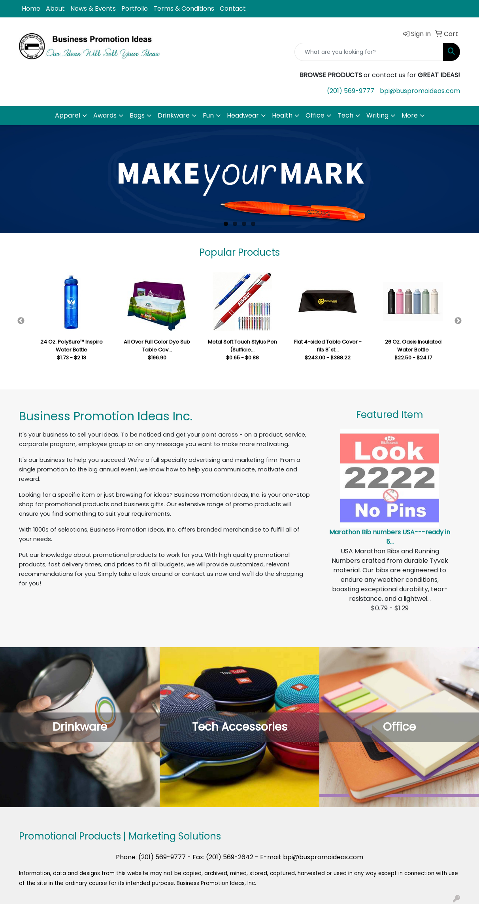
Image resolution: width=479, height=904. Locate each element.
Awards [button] (105, 115)
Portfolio (134, 8)
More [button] (410, 115)
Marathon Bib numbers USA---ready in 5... (389, 537)
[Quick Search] (368, 52)
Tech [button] (345, 115)
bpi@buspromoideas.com (420, 90)
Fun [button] (208, 115)
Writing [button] (377, 115)
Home (31, 8)
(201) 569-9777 (350, 90)
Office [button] (315, 115)
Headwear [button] (243, 115)
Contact (233, 8)
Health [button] (282, 115)
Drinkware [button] (174, 115)
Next (458, 321)
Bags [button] (137, 115)
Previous (21, 321)
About (55, 8)
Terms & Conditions (183, 8)
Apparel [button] (67, 115)
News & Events (93, 8)
